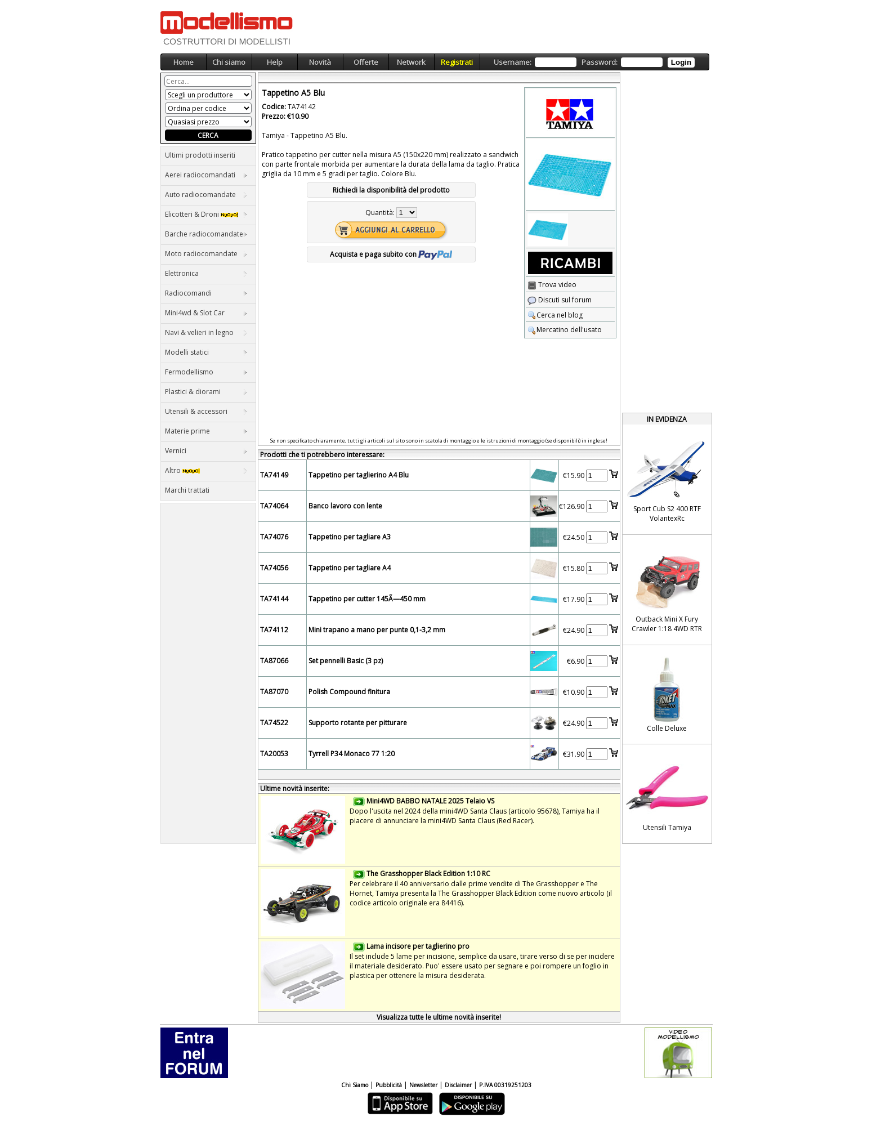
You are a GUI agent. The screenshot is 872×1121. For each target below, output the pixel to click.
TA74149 (274, 475)
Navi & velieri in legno (206, 332)
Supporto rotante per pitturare (357, 722)
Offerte (366, 62)
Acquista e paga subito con (391, 254)
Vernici (206, 450)
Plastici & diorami (206, 391)
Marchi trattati (187, 490)
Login (681, 62)
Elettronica (206, 273)
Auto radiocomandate (206, 194)
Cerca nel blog (555, 315)
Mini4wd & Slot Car (206, 313)
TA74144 (274, 599)
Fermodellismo (206, 372)
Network (411, 62)
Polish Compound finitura (349, 691)
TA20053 (274, 753)
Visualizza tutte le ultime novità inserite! (439, 1017)
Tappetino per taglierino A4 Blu (358, 475)
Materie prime (206, 431)
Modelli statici (206, 352)
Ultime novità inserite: (294, 788)
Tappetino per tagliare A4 (349, 568)
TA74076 (274, 537)
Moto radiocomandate (206, 253)
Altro (206, 470)
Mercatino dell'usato (564, 329)
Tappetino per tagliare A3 (349, 537)
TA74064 (274, 506)
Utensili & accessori (206, 411)
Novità (320, 62)
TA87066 (274, 661)
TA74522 (274, 722)
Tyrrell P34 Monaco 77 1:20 (351, 753)
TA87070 (274, 691)
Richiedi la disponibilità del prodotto (391, 190)
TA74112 (274, 630)
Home (183, 62)
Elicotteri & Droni (206, 214)
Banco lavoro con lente (345, 506)
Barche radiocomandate (206, 234)
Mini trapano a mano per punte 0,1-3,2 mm (376, 630)
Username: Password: (594, 62)
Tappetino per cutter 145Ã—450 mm (367, 599)
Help (275, 62)
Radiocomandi (206, 293)
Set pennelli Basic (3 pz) (345, 661)
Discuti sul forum (559, 300)
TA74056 (274, 568)
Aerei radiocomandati (206, 175)
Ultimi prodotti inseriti (200, 155)
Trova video (551, 284)
